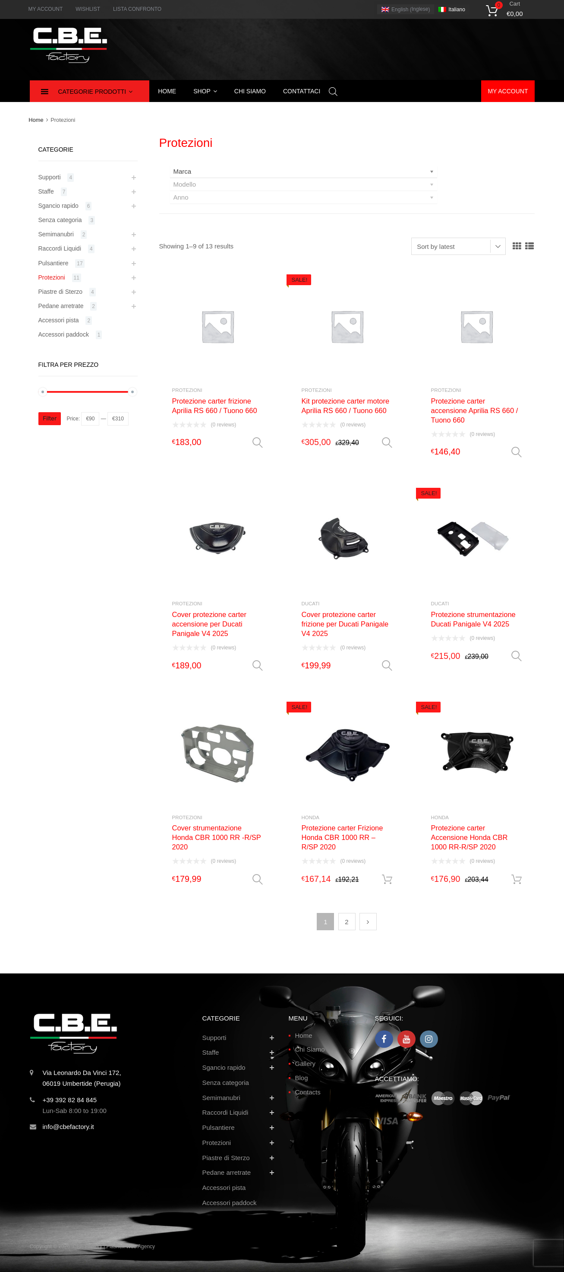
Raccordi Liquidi (60, 248)
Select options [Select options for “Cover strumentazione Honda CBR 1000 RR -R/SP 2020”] (257, 879)
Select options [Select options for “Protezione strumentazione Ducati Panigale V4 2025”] (516, 656)
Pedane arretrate (61, 305)
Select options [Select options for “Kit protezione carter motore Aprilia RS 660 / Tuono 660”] (387, 442)
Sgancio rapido (58, 205)
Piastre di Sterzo (60, 291)
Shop (205, 91)
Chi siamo (250, 91)
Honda (310, 817)
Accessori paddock (63, 334)
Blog (301, 1077)
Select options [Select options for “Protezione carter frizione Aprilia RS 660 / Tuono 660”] (257, 442)
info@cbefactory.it (68, 1126)
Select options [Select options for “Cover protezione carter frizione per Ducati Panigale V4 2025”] (387, 665)
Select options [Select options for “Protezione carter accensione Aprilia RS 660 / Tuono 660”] (516, 452)
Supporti (49, 177)
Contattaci (301, 91)
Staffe (46, 191)
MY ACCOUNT (45, 9)
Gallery (305, 1063)
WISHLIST (88, 9)
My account (508, 91)
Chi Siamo (310, 1049)
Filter (50, 418)
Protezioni (187, 390)
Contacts (308, 1092)
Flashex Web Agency (131, 1246)
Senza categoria (60, 219)
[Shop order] (458, 246)
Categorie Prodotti (95, 91)
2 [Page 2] (346, 921)
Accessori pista (58, 320)
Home (167, 91)
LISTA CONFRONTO (137, 9)
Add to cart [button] (387, 879)
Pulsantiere (53, 263)
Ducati (311, 603)
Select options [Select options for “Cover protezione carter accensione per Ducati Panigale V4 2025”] (257, 665)
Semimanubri (56, 234)
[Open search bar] (333, 91)
